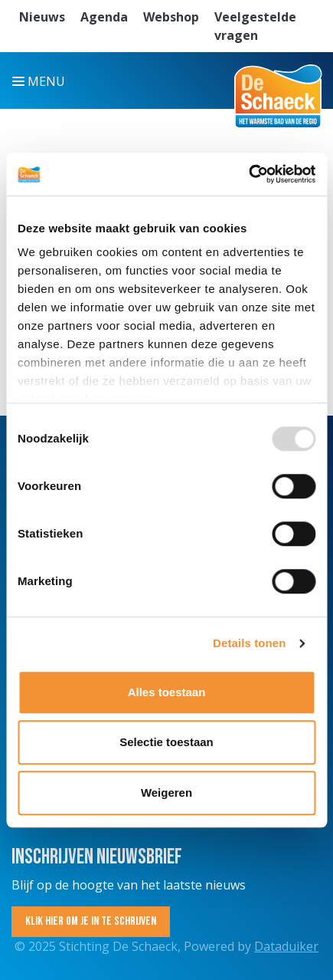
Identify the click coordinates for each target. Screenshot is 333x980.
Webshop (171, 16)
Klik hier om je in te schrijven (90, 921)
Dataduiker (286, 946)
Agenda (104, 16)
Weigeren (166, 792)
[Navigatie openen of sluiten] (41, 80)
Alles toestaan (167, 692)
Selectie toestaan (166, 741)
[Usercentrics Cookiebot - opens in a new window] (248, 174)
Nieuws (42, 16)
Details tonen (249, 642)
